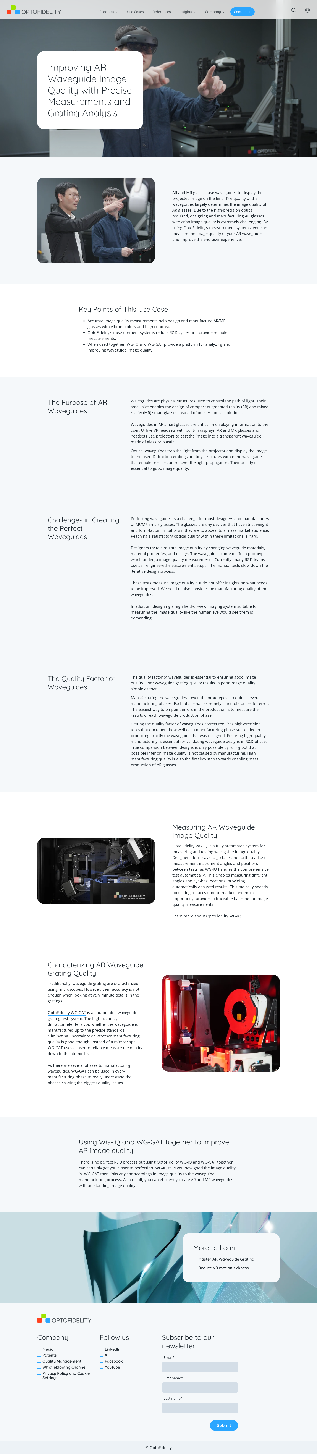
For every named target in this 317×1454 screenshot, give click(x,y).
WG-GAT (155, 344)
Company (213, 12)
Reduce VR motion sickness (223, 1267)
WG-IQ (133, 344)
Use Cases (135, 12)
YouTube (112, 1367)
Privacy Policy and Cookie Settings (66, 1375)
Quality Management (61, 1361)
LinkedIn (112, 1349)
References (161, 12)
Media (47, 1349)
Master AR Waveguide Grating (226, 1259)
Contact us (242, 12)
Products (106, 12)
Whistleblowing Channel (64, 1367)
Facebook (114, 1361)
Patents (49, 1355)
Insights (186, 12)
